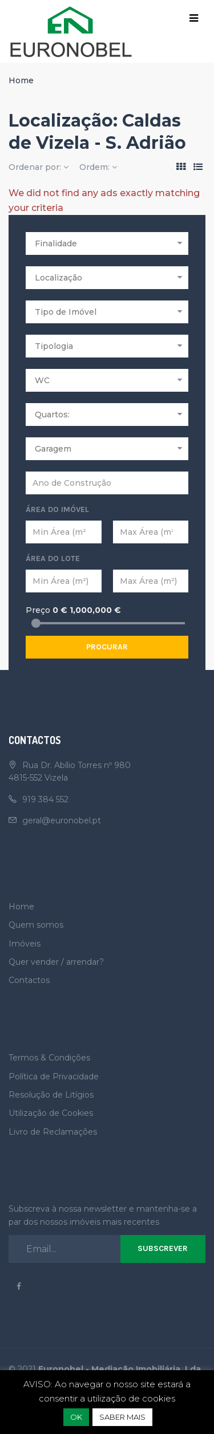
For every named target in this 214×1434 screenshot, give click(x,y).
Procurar (107, 647)
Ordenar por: (38, 167)
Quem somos (36, 925)
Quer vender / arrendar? (56, 962)
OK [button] (76, 1416)
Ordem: (98, 167)
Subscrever (163, 1248)
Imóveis (25, 944)
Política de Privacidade (54, 1076)
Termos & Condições (49, 1058)
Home (21, 80)
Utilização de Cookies (51, 1113)
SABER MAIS (122, 1416)
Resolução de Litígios (51, 1095)
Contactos (29, 980)
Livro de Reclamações (53, 1132)
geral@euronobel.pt (61, 820)
